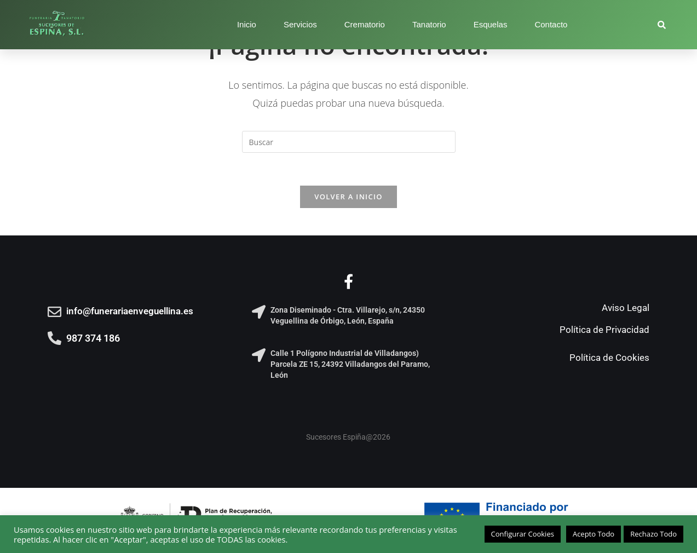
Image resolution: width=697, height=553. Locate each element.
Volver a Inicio (348, 196)
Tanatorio (429, 24)
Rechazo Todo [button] (653, 534)
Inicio (246, 24)
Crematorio (364, 24)
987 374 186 (93, 338)
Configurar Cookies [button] (522, 534)
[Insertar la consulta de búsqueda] (349, 142)
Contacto (550, 24)
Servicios (300, 24)
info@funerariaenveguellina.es (129, 311)
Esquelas (491, 24)
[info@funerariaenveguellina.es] (54, 312)
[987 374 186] (54, 338)
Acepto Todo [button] (593, 534)
